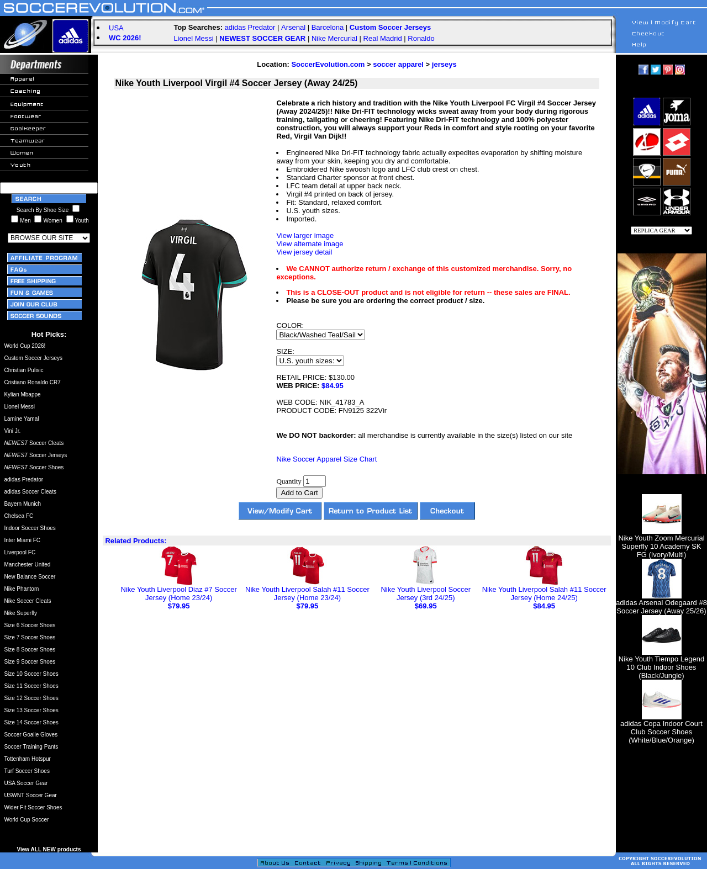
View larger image (305, 235)
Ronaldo (421, 38)
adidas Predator (250, 27)
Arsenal (293, 27)
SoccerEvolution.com (328, 64)
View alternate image (309, 244)
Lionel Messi (193, 38)
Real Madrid (382, 38)
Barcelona (328, 27)
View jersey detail (304, 252)
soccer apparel (398, 64)
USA (116, 28)
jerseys (444, 64)
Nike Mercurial (334, 38)
